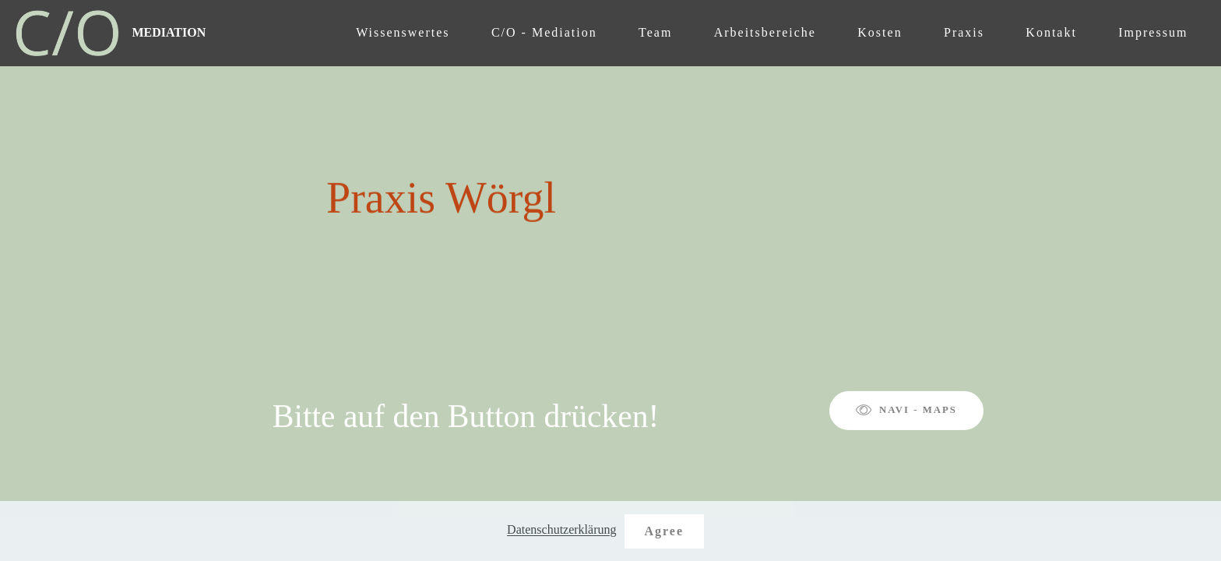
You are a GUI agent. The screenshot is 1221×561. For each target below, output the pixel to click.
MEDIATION (169, 32)
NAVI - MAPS (906, 410)
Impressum (1153, 32)
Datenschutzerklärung (561, 530)
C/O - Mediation (544, 32)
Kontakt (1051, 32)
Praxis (964, 32)
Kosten (879, 32)
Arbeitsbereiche (765, 32)
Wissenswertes (402, 32)
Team (655, 32)
